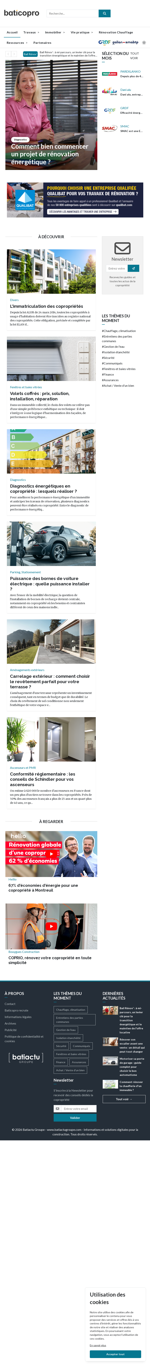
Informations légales (18, 1017)
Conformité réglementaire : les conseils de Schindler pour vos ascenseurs (42, 779)
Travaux (31, 32)
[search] (105, 13)
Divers (14, 300)
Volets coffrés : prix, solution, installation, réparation (39, 396)
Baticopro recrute (16, 1010)
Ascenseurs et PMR (23, 767)
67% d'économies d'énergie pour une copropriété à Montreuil (43, 888)
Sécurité (109, 357)
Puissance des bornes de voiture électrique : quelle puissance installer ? (50, 584)
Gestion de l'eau (114, 346)
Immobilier (55, 32)
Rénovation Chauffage (116, 32)
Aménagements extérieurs (27, 670)
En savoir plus (98, 1345)
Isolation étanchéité (117, 352)
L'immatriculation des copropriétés (46, 306)
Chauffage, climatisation (120, 331)
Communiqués (113, 363)
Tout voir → (124, 1099)
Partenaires (42, 42)
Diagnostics (20, 139)
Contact (10, 1004)
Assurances (111, 380)
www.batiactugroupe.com (64, 1129)
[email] (79, 1108)
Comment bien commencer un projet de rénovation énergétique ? (49, 154)
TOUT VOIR (134, 55)
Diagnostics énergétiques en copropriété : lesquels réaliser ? (43, 489)
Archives (10, 1023)
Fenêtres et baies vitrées (26, 387)
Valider (75, 1117)
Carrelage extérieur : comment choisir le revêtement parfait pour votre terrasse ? (50, 681)
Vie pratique (82, 32)
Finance (109, 374)
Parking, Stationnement (25, 572)
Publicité (11, 1030)
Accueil (12, 32)
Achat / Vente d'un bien (119, 385)
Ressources (17, 42)
